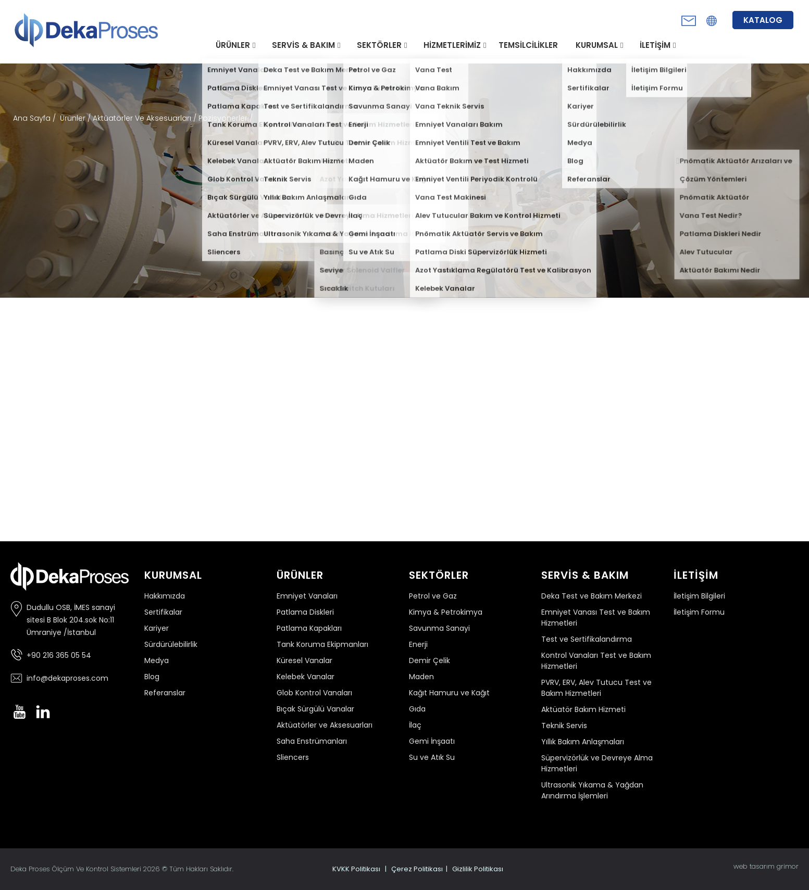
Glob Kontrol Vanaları (314, 693)
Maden (421, 676)
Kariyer (156, 628)
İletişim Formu (699, 612)
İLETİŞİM (655, 45)
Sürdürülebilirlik (170, 644)
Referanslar (164, 693)
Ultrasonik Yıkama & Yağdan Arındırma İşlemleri (592, 790)
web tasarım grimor (766, 866)
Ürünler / (76, 118)
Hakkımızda (164, 596)
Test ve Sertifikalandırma (586, 639)
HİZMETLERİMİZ (452, 45)
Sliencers (293, 757)
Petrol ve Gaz (433, 596)
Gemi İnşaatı (432, 741)
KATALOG (762, 20)
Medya (156, 660)
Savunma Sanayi (439, 628)
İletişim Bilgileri (699, 596)
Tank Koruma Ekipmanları (322, 644)
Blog (151, 676)
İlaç (415, 725)
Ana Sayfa (33, 118)
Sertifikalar (163, 612)
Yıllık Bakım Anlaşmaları (582, 741)
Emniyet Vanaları (307, 596)
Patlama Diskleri (305, 612)
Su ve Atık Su (432, 757)
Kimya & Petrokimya (445, 612)
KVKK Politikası (356, 869)
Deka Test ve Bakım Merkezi (591, 596)
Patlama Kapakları (309, 628)
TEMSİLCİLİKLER (528, 45)
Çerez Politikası (417, 869)
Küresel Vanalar (304, 660)
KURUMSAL (597, 45)
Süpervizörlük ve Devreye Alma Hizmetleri (597, 763)
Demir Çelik (429, 660)
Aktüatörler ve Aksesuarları (324, 725)
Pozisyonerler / (225, 118)
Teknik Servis (564, 725)
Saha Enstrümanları (312, 741)
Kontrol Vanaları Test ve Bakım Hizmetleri (596, 660)
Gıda (417, 709)
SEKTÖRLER (379, 45)
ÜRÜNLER (233, 45)
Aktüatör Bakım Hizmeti (583, 709)
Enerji (418, 644)
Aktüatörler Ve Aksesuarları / (145, 118)
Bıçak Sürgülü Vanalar (315, 709)
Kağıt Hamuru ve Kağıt (449, 693)
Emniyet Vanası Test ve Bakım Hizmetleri (595, 617)
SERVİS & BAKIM (303, 45)
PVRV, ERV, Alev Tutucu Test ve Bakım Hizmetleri (596, 687)
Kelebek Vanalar (305, 676)
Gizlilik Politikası (477, 869)
